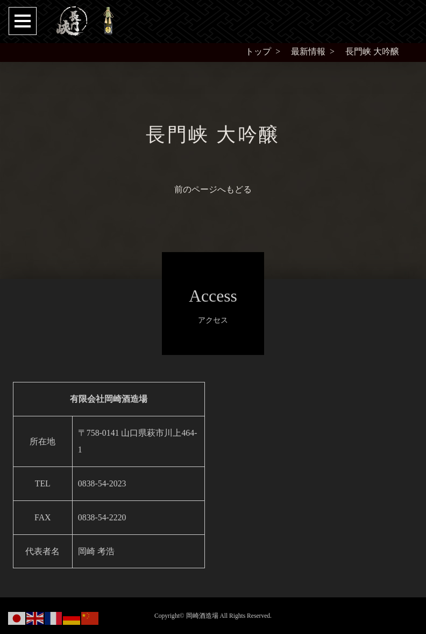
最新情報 (308, 51)
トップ (258, 51)
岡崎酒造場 (202, 615)
